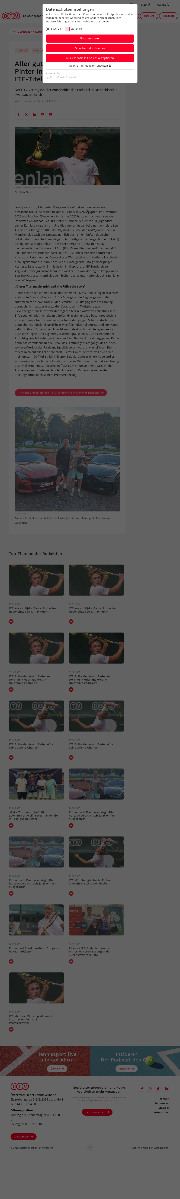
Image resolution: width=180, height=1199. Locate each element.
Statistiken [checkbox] (77, 28)
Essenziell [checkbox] (57, 28)
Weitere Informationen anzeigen (90, 65)
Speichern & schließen (90, 48)
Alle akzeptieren (90, 38)
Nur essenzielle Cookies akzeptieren (90, 58)
